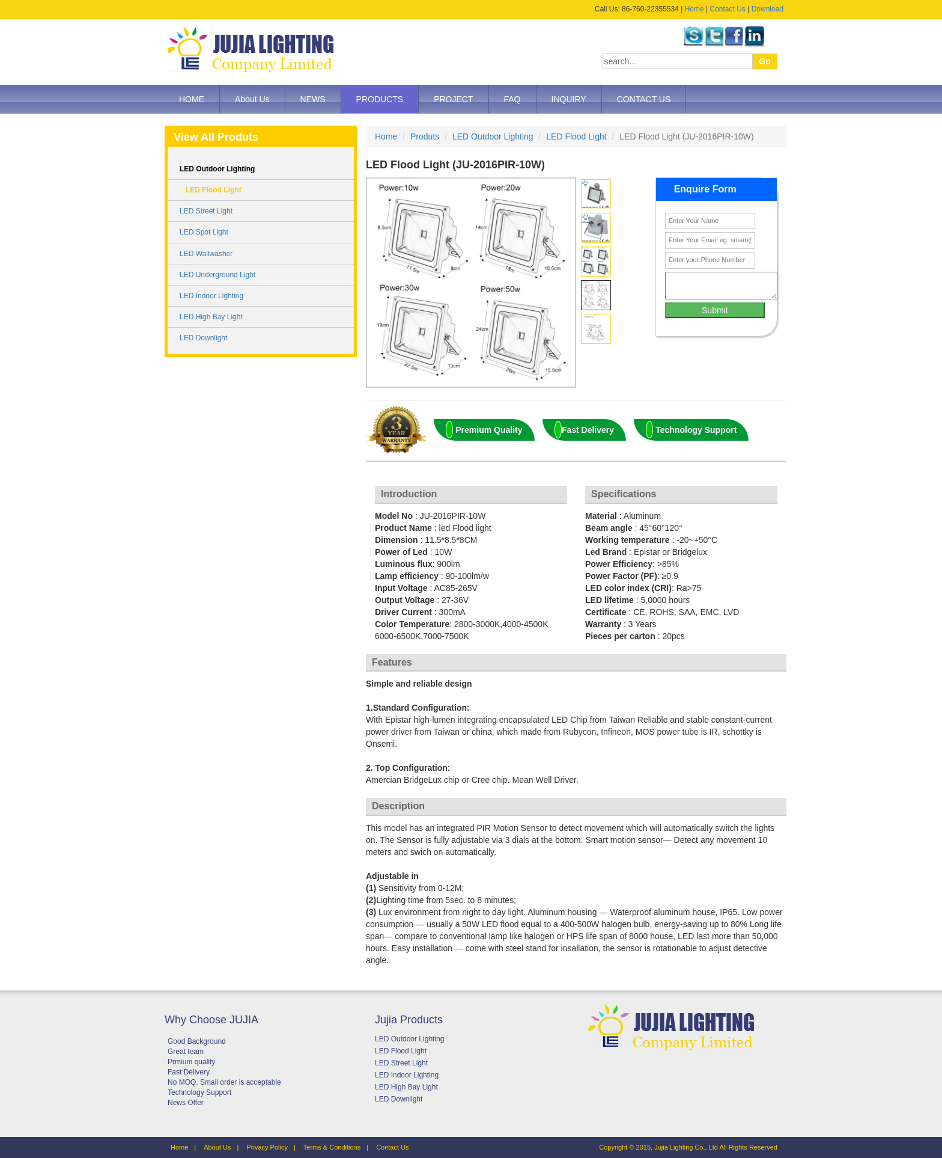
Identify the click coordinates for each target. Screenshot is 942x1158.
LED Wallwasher (206, 254)
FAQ (512, 99)
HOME (191, 99)
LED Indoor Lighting (211, 296)
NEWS (313, 99)
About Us (252, 99)
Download (767, 9)
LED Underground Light (217, 275)
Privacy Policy (266, 1147)
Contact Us (727, 9)
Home (694, 9)
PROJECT (453, 99)
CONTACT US (644, 99)
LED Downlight (203, 338)
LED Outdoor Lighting (217, 169)
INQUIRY (569, 99)
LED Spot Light (204, 232)
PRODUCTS (380, 99)
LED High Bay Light (211, 317)
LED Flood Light (214, 190)
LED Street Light (206, 211)
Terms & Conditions (331, 1147)
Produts (424, 136)
